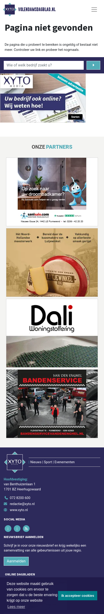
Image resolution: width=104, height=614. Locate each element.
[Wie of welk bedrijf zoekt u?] (44, 65)
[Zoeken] (93, 65)
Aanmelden (16, 561)
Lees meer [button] (16, 607)
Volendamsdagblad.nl (36, 9)
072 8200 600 (20, 498)
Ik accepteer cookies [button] (77, 596)
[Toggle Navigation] (94, 9)
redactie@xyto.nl (22, 504)
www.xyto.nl (19, 510)
